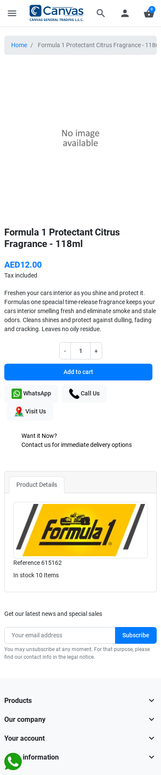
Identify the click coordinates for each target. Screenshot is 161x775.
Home (19, 45)
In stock (23, 575)
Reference (26, 562)
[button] (101, 13)
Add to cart (78, 371)
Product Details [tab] (36, 484)
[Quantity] (80, 350)
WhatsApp (31, 394)
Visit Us (30, 412)
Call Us (84, 394)
